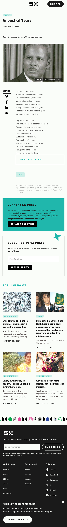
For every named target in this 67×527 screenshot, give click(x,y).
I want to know (18, 519)
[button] (14, 4)
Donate (55, 4)
